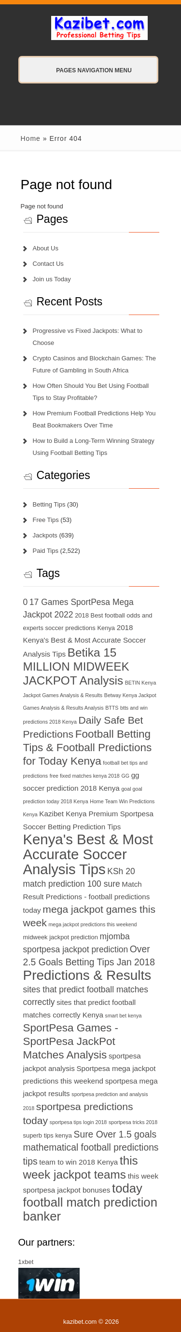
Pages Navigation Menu (84, 70)
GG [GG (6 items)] (125, 776)
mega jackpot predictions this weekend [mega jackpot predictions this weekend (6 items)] (92, 924)
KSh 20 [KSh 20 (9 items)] (121, 871)
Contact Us (48, 263)
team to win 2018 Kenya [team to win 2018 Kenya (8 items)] (78, 1162)
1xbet (26, 1261)
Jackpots (45, 535)
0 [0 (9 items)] (25, 602)
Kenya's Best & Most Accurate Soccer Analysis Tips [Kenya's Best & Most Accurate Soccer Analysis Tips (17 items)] (88, 854)
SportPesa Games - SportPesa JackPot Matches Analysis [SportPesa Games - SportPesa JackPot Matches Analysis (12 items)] (71, 1041)
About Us (45, 248)
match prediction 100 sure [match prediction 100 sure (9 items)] (71, 884)
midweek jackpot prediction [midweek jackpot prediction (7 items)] (60, 937)
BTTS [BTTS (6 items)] (111, 708)
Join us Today (52, 279)
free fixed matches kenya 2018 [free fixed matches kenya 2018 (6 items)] (85, 776)
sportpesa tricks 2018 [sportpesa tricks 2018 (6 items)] (133, 1122)
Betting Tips (49, 504)
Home (31, 138)
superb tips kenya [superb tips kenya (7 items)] (47, 1135)
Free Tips (46, 519)
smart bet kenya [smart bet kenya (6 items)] (123, 1015)
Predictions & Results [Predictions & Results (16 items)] (87, 975)
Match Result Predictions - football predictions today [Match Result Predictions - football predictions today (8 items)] (86, 897)
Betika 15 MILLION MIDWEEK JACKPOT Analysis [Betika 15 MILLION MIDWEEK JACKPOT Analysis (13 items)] (76, 666)
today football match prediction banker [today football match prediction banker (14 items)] (90, 1202)
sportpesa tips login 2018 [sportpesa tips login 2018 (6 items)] (78, 1122)
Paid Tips (45, 550)
